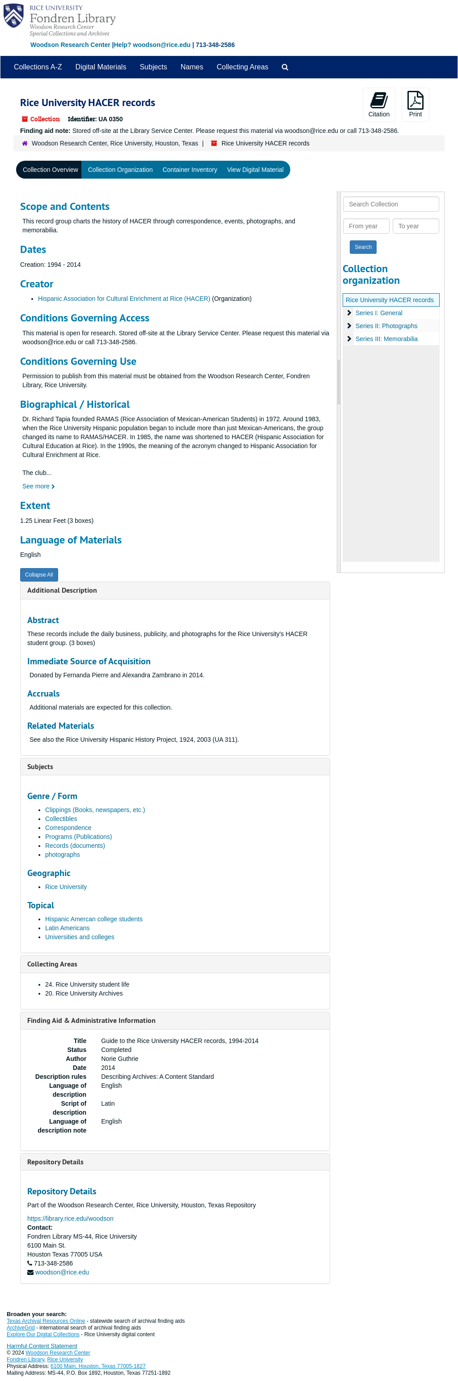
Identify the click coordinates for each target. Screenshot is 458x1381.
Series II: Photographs (387, 325)
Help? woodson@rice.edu (152, 44)
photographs (62, 854)
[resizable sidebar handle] (339, 382)
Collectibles (61, 818)
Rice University (66, 886)
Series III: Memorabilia (387, 338)
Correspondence (68, 827)
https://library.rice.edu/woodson (70, 1218)
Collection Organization (120, 169)
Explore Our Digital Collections (43, 1334)
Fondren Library (25, 1359)
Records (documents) (75, 845)
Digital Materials (101, 67)
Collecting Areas (242, 67)
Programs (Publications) (78, 836)
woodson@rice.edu (62, 1272)
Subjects (153, 67)
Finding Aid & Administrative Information (91, 1020)
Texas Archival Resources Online (46, 1321)
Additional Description (62, 590)
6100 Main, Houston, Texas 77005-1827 (98, 1366)
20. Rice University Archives (84, 993)
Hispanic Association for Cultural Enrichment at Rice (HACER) (124, 298)
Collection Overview (50, 169)
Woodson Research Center (70, 44)
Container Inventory (189, 169)
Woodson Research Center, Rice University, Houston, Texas (115, 143)
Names (192, 67)
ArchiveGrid (21, 1328)
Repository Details (55, 1162)
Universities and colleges (79, 937)
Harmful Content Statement (42, 1346)
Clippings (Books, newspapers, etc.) (95, 809)
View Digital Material (255, 169)
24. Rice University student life (87, 984)
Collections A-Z (38, 67)
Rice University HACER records (390, 300)
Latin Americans (67, 928)
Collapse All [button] (39, 575)
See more (38, 486)
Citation (379, 104)
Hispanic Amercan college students (94, 919)
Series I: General (379, 312)
